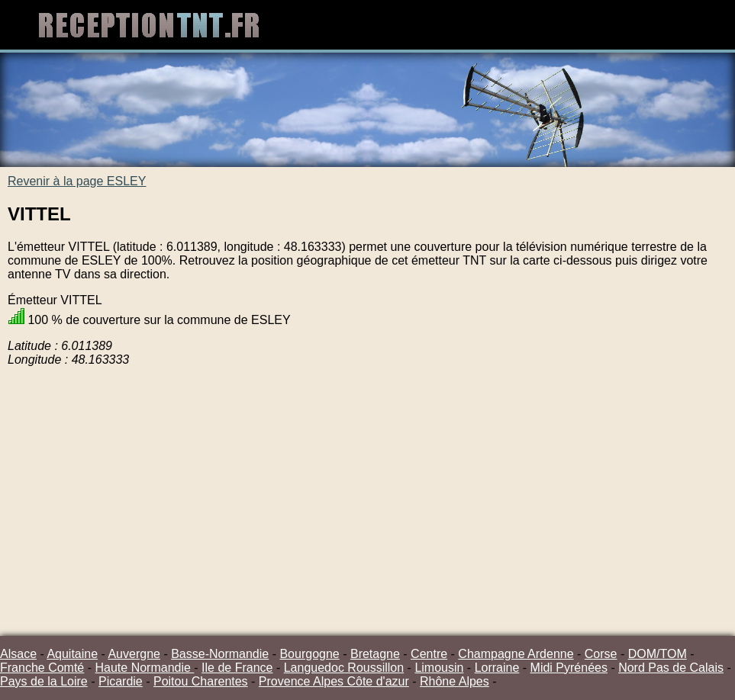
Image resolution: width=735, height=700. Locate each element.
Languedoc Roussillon (344, 667)
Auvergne (134, 653)
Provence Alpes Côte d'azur (334, 681)
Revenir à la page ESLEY (77, 181)
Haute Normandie (144, 667)
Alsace (18, 653)
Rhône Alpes (454, 681)
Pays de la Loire (44, 681)
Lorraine (497, 667)
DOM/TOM (657, 653)
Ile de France (236, 667)
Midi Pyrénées (569, 667)
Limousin (438, 667)
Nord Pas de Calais (671, 667)
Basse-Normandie (220, 653)
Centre (429, 653)
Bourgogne (309, 653)
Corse (601, 653)
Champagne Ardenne (515, 653)
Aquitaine (72, 653)
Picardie (120, 681)
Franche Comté (42, 667)
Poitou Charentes (200, 681)
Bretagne (375, 653)
